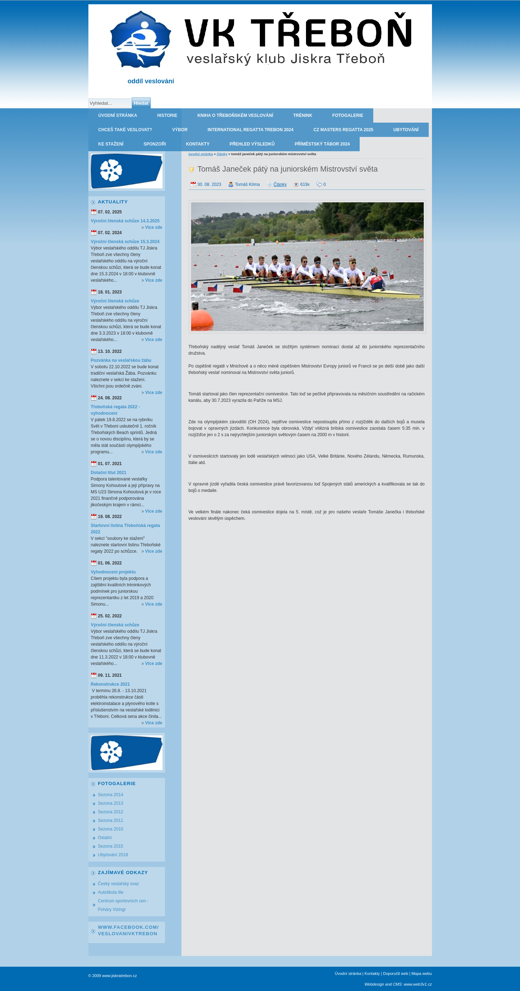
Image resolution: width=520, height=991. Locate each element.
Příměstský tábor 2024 (322, 144)
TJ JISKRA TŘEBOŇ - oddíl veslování (390, 11)
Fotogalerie (347, 115)
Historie (167, 115)
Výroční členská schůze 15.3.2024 (125, 241)
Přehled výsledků (251, 144)
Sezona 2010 (110, 829)
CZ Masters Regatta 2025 (343, 129)
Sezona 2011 (110, 820)
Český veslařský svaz (118, 883)
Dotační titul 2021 (108, 472)
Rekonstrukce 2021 (110, 684)
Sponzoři (155, 144)
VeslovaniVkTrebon (127, 933)
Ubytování (405, 129)
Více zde (153, 227)
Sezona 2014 (110, 794)
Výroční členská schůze (115, 301)
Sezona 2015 (110, 846)
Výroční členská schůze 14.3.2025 (125, 220)
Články (222, 154)
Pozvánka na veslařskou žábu (121, 360)
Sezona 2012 (110, 811)
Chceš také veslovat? (125, 129)
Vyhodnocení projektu (113, 572)
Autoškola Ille (110, 892)
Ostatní (105, 837)
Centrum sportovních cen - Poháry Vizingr (123, 905)
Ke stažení (110, 144)
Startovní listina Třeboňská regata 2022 (125, 528)
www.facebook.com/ (128, 927)
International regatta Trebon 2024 (250, 129)
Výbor (180, 129)
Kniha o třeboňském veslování (235, 115)
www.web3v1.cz (418, 984)
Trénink (302, 115)
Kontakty (198, 144)
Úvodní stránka (117, 115)
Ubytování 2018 (113, 854)
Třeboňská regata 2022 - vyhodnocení (115, 410)
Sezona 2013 (110, 803)
